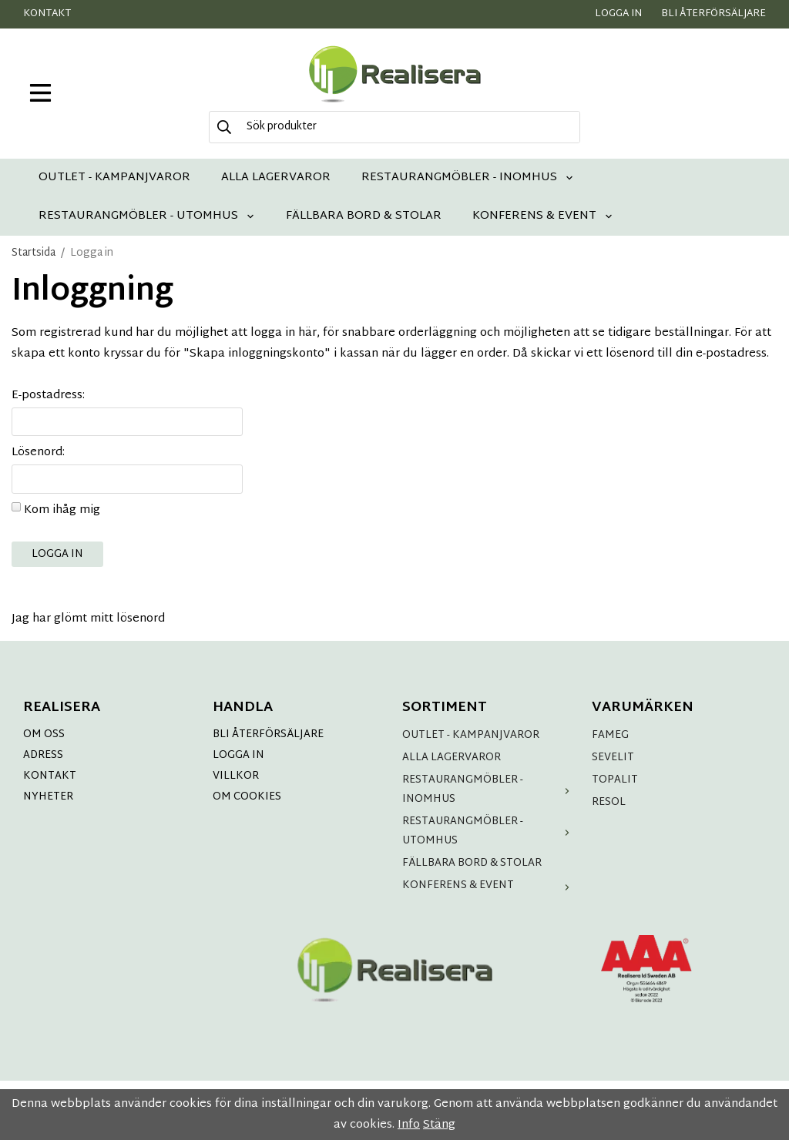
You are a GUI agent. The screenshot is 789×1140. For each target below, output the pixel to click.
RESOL (609, 802)
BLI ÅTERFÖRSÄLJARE (268, 734)
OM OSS (44, 734)
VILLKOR (236, 776)
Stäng (439, 1125)
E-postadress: (48, 395)
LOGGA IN (238, 755)
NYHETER (48, 796)
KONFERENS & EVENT (542, 216)
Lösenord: (38, 452)
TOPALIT (615, 780)
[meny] (40, 93)
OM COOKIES (247, 796)
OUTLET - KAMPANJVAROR (114, 177)
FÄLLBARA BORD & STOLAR (364, 216)
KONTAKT (49, 776)
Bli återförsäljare (713, 14)
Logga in (618, 14)
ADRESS (43, 755)
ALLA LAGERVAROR (276, 177)
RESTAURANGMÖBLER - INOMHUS (467, 177)
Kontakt (47, 14)
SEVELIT (613, 757)
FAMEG (610, 735)
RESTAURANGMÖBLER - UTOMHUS (147, 216)
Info (409, 1125)
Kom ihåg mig (62, 510)
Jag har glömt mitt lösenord (88, 619)
